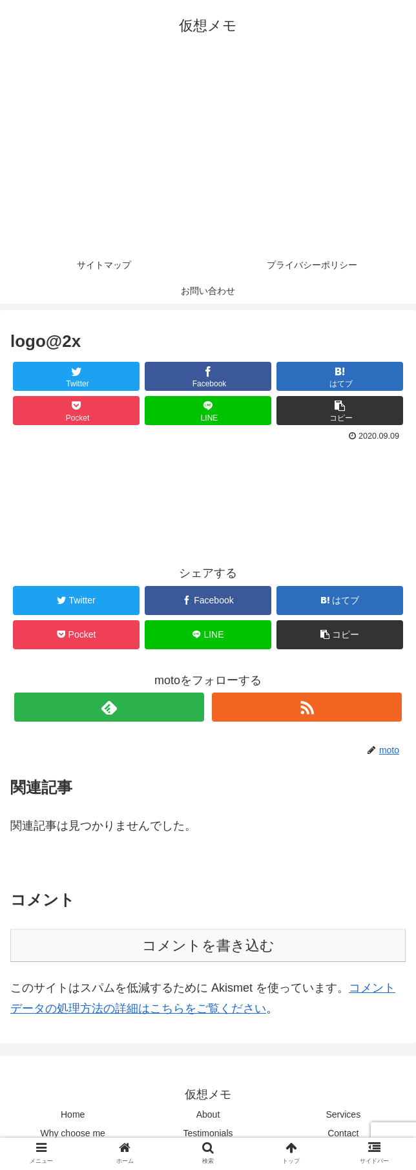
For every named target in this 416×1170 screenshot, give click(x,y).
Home (73, 1114)
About (208, 1114)
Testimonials (208, 1133)
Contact (343, 1133)
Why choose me (72, 1133)
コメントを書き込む (208, 945)
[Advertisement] (208, 155)
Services (343, 1114)
